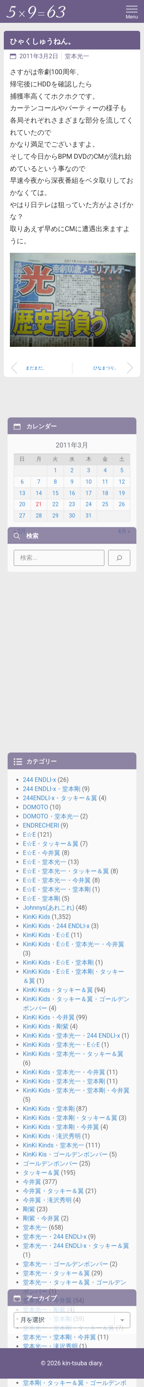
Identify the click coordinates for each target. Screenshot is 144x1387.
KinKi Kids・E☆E (46, 1203)
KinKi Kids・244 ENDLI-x (56, 1193)
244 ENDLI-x (39, 1047)
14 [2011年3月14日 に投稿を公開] (39, 540)
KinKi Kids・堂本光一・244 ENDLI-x (71, 1303)
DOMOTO (35, 1075)
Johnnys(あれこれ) (48, 1175)
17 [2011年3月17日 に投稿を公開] (88, 540)
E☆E (29, 1102)
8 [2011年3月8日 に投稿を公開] (55, 529)
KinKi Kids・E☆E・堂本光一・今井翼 (73, 1212)
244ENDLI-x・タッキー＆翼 (60, 1065)
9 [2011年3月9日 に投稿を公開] (72, 529)
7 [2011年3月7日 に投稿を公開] (38, 529)
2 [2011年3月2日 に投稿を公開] (72, 517)
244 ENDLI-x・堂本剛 (51, 1056)
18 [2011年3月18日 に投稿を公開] (105, 540)
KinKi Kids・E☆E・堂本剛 (58, 1230)
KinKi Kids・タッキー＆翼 (58, 1257)
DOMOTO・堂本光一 (51, 1084)
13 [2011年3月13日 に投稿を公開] (22, 540)
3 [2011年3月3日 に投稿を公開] (88, 517)
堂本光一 (77, 56)
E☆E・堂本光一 (44, 1129)
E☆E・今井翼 (41, 1120)
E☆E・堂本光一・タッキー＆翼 (66, 1139)
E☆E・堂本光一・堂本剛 (57, 1157)
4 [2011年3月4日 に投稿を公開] (105, 517)
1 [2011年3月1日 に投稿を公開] (55, 517)
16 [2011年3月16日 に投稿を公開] (72, 540)
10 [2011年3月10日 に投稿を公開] (88, 529)
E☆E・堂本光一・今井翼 (57, 1148)
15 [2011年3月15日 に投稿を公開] (55, 540)
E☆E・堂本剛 (41, 1166)
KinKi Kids (36, 1184)
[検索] (119, 575)
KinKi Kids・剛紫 (46, 1294)
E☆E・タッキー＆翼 (50, 1111)
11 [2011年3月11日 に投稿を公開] (105, 529)
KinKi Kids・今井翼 (49, 1285)
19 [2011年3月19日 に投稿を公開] (122, 540)
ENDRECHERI (41, 1093)
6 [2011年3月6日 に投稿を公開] (22, 529)
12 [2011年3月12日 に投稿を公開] (122, 529)
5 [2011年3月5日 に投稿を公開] (121, 517)
